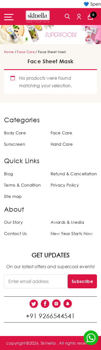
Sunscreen (14, 144)
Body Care (15, 132)
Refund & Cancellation (74, 173)
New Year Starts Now (72, 233)
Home (9, 52)
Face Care (26, 52)
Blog (8, 173)
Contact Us (15, 233)
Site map (13, 196)
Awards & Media (67, 222)
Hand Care (62, 144)
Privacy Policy (65, 185)
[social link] (33, 303)
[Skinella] (38, 16)
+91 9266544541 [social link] (50, 316)
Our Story (13, 222)
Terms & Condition (22, 185)
